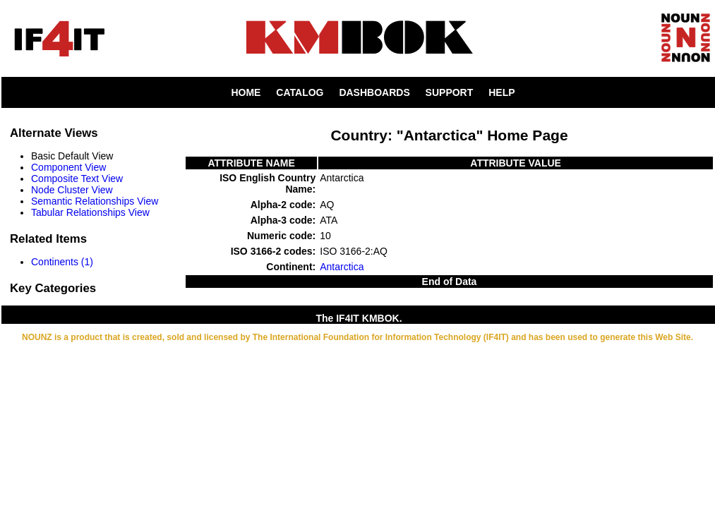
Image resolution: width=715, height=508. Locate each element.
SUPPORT (450, 92)
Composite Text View (77, 178)
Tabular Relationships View (90, 212)
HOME (245, 92)
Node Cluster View (72, 189)
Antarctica (341, 266)
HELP (501, 92)
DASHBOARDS (374, 92)
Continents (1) (62, 261)
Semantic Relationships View (94, 201)
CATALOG (299, 92)
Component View (68, 167)
